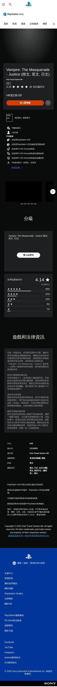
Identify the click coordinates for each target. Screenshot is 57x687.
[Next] (52, 191)
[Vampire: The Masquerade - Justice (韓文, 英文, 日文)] (24, 191)
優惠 (23, 23)
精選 (14, 23)
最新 (6, 23)
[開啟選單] (3, 4)
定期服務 (34, 23)
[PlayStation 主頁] (28, 4)
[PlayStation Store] (14, 14)
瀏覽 (45, 23)
